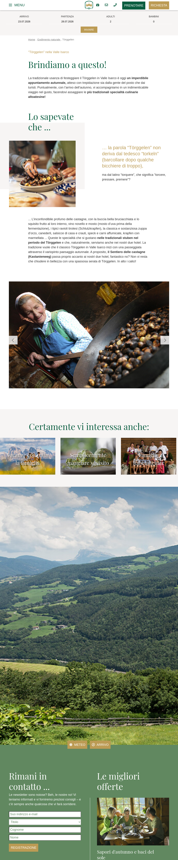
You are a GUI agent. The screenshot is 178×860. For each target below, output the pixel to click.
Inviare (89, 29)
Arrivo (100, 745)
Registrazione (23, 847)
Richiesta (159, 5)
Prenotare (133, 5)
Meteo (77, 745)
